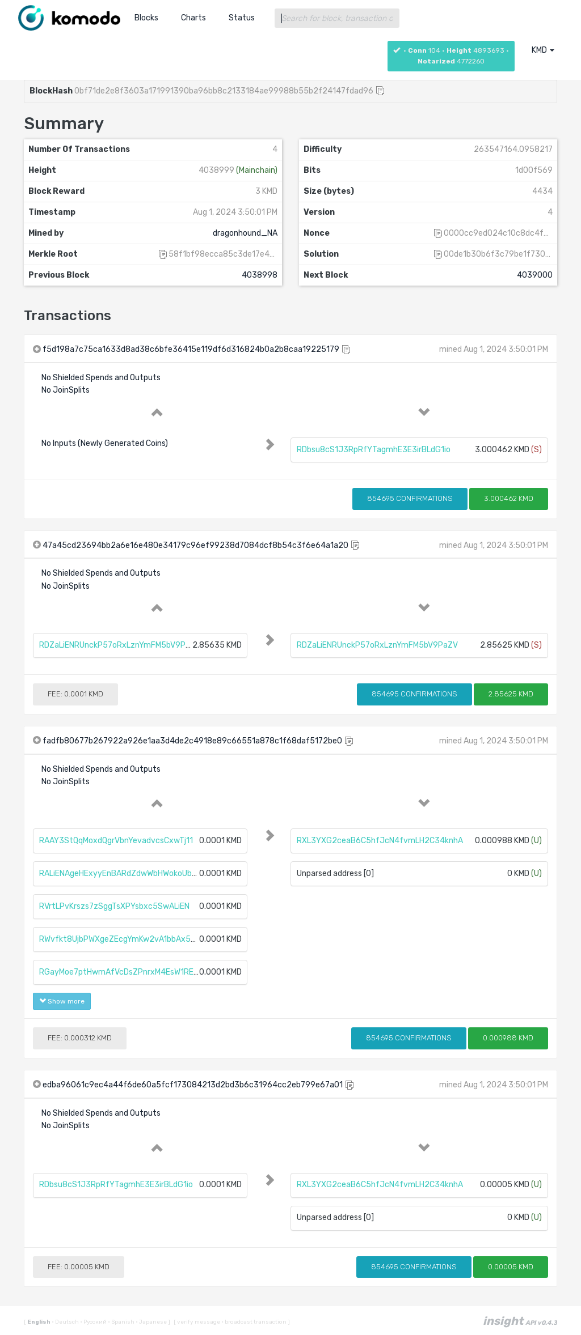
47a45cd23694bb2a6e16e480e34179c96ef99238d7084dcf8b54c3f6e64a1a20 (195, 545)
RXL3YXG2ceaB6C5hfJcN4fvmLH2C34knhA (380, 840)
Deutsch (66, 1322)
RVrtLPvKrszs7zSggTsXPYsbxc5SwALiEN (114, 906)
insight (520, 1321)
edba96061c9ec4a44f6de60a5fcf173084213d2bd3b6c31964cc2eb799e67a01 (193, 1085)
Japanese (152, 1322)
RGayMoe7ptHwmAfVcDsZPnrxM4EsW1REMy (121, 972)
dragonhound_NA (245, 233)
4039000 (535, 275)
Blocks (146, 18)
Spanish (122, 1322)
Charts (193, 18)
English (39, 1322)
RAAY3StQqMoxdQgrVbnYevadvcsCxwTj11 (116, 840)
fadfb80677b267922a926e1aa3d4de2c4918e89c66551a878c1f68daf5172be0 (192, 741)
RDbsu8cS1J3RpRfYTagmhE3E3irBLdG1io (374, 449)
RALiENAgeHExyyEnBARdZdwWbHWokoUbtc (119, 873)
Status (242, 18)
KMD (543, 50)
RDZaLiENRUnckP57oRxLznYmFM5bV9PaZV (119, 645)
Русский (94, 1322)
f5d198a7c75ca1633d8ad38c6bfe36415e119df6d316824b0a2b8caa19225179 (191, 349)
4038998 (259, 275)
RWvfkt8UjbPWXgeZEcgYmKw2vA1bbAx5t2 (119, 939)
